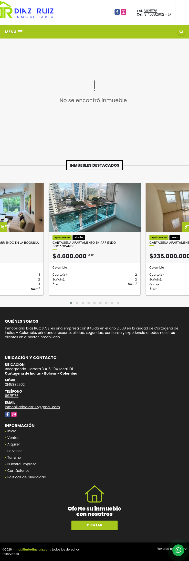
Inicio (11, 431)
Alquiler (13, 444)
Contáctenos (18, 470)
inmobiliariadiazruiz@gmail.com (32, 407)
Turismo (14, 457)
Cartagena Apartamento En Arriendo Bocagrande (84, 244)
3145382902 (154, 14)
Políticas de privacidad (26, 477)
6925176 (151, 11)
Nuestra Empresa (22, 464)
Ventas (13, 437)
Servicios (14, 450)
